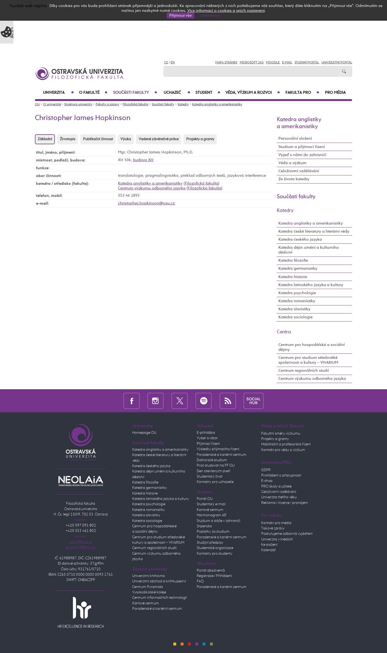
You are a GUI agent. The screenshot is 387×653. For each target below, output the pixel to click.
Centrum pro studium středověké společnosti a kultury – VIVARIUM (308, 360)
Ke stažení (269, 545)
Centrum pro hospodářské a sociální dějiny (311, 347)
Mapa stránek (226, 62)
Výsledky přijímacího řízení (218, 449)
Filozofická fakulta (135, 104)
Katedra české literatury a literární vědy (313, 231)
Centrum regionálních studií (303, 371)
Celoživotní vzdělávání (298, 171)
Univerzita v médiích (277, 539)
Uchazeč (177, 93)
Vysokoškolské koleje (149, 592)
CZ (166, 62)
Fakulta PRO (302, 93)
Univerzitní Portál (336, 62)
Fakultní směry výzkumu (280, 433)
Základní (45, 139)
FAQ (200, 581)
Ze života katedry (293, 179)
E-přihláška (206, 433)
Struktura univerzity (78, 104)
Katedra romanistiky (296, 301)
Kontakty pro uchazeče (215, 482)
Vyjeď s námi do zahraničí (302, 155)
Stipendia (204, 526)
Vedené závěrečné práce (158, 139)
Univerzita (58, 93)
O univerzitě (52, 104)
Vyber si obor (207, 438)
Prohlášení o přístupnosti (281, 475)
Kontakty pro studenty (214, 553)
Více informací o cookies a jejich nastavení (226, 11)
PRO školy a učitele (276, 486)
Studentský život (210, 476)
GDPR (266, 470)
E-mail (287, 62)
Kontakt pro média (276, 523)
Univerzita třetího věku (279, 497)
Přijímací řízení (208, 444)
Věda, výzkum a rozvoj (252, 93)
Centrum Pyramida (147, 587)
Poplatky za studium (213, 531)
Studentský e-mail (211, 504)
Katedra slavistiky (294, 309)
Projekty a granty (200, 139)
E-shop (267, 481)
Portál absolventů (211, 570)
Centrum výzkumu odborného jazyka (151, 188)
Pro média (335, 93)
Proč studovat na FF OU (216, 465)
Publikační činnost (98, 139)
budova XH (143, 160)
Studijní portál (307, 62)
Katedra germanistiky (297, 268)
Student (207, 93)
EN (173, 62)
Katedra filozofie (293, 260)
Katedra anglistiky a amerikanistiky (217, 104)
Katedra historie (292, 277)
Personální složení (295, 138)
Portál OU (205, 499)
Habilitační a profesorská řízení (286, 444)
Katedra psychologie (297, 293)
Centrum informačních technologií (159, 598)
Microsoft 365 (252, 62)
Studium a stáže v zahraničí (218, 521)
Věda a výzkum (292, 163)
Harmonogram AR (211, 515)
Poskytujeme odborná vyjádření (287, 534)
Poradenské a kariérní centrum (157, 609)
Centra (284, 332)
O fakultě (93, 93)
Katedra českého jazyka (300, 239)
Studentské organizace (215, 548)
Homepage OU (144, 433)
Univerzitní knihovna (148, 576)
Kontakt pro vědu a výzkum (283, 450)
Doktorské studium (212, 460)
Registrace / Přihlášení (214, 576)
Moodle (273, 62)
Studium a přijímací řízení (301, 147)
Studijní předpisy (210, 542)
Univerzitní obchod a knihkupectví (159, 581)
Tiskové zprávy (273, 528)
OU (37, 104)
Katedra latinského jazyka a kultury (310, 285)
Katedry (183, 104)
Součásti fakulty (135, 93)
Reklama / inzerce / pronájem (284, 503)
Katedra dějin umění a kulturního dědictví (308, 250)
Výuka (125, 139)
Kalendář (268, 550)
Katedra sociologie (295, 317)
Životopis (67, 139)
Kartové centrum (145, 603)
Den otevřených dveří (213, 471)
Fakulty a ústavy (107, 104)
